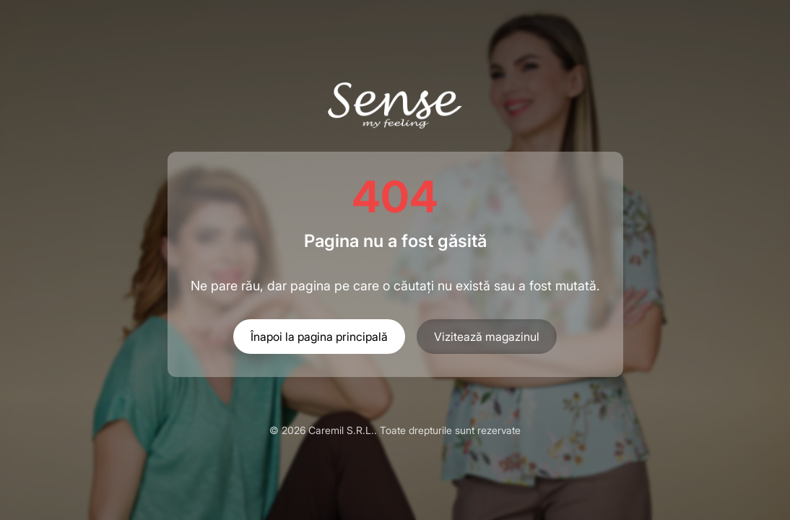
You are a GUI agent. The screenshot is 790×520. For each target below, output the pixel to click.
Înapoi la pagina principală (319, 336)
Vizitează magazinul (486, 336)
